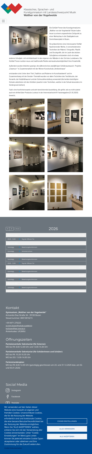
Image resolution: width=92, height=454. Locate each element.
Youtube (12, 402)
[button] (27, 116)
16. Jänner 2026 (13, 243)
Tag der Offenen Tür (28, 239)
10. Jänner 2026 (13, 235)
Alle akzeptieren (67, 436)
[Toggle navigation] (3, 21)
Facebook (13, 396)
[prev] (8, 228)
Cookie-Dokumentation (13, 448)
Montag (81, 275)
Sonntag (81, 267)
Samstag (81, 235)
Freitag (82, 243)
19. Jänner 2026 (13, 275)
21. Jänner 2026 (13, 291)
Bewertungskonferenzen (29, 247)
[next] (12, 228)
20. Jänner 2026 (13, 283)
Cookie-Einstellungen (67, 421)
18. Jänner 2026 (13, 267)
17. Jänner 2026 (13, 255)
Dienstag (81, 283)
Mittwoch (81, 291)
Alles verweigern (67, 429)
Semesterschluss (27, 251)
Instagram (13, 390)
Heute (17, 229)
